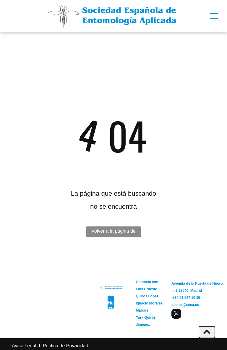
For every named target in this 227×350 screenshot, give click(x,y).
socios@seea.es (185, 305)
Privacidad (77, 345)
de (62, 345)
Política (50, 345)
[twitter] (176, 314)
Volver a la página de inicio (113, 233)
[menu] (214, 16)
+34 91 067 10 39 (186, 298)
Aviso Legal (24, 345)
